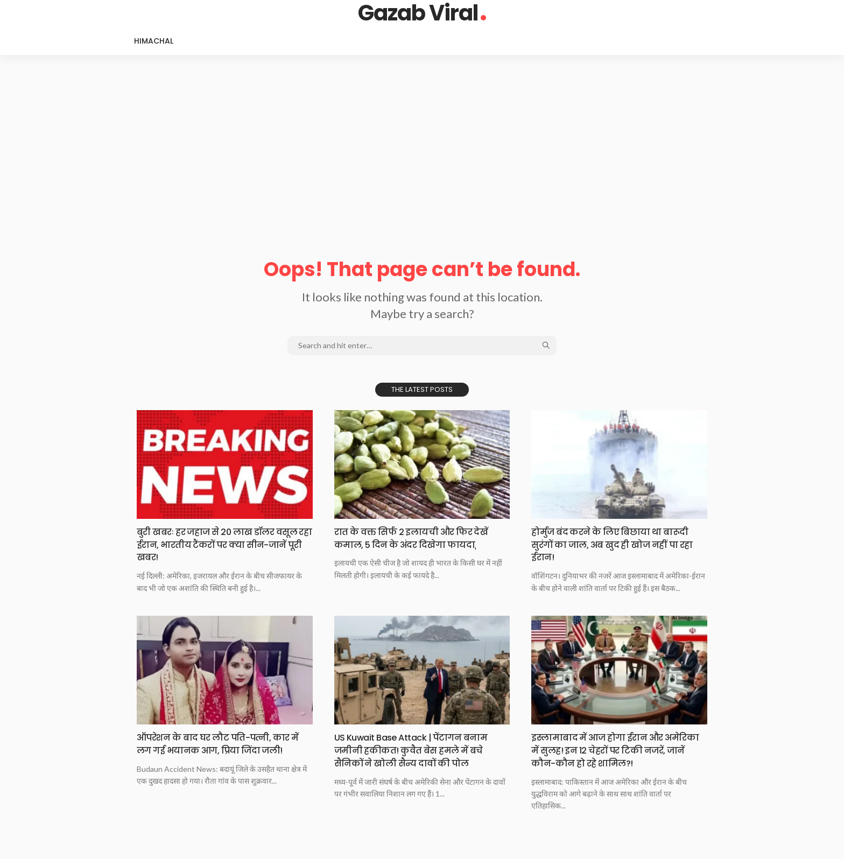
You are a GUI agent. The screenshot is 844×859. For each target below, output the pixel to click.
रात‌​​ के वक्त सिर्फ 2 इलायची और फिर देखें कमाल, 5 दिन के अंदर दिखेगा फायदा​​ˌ (419, 538)
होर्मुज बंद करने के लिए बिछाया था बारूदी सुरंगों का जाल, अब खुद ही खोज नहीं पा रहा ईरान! (617, 544)
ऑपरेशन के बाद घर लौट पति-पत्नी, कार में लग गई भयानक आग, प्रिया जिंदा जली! (222, 743)
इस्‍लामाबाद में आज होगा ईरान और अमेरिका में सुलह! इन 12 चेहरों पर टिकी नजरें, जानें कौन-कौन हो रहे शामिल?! (611, 749)
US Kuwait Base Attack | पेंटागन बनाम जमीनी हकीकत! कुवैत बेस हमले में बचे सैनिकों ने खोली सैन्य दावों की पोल (418, 749)
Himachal (153, 41)
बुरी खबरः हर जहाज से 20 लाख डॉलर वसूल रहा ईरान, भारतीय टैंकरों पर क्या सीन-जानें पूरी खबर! (216, 544)
